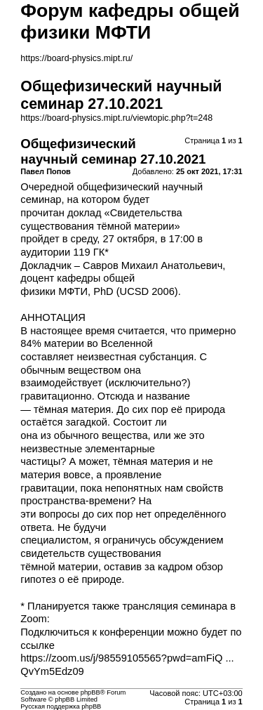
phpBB (90, 692)
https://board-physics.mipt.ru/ (76, 58)
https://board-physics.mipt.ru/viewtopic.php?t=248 (116, 118)
